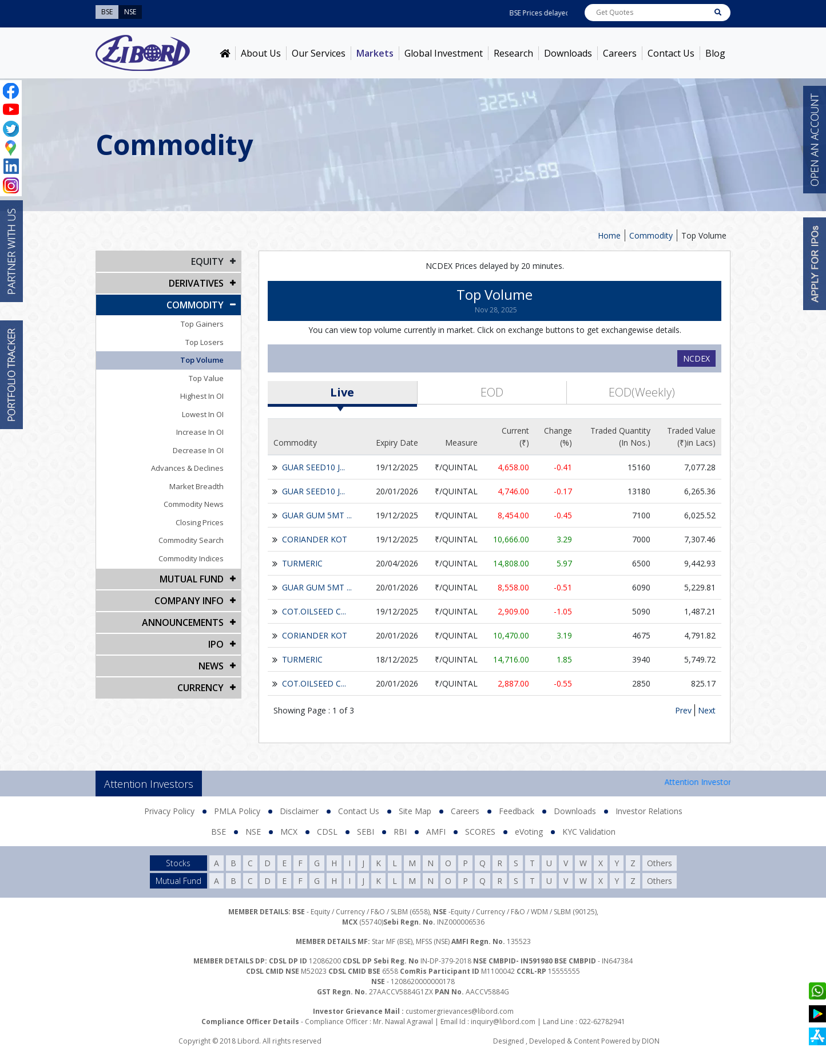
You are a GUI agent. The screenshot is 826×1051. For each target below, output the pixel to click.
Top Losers (204, 342)
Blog (715, 53)
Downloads (568, 53)
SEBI (365, 831)
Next (707, 710)
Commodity (651, 235)
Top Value (206, 378)
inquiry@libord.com (503, 1021)
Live (342, 392)
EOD (491, 392)
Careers (620, 53)
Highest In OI (202, 396)
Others (659, 863)
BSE (218, 831)
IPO (216, 644)
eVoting (529, 831)
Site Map (415, 811)
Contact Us (671, 53)
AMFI (436, 831)
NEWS (211, 666)
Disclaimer (299, 811)
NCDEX (696, 358)
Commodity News (194, 504)
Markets (375, 53)
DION (651, 1041)
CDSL (327, 831)
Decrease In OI (198, 450)
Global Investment (443, 53)
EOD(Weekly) (642, 392)
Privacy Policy (169, 811)
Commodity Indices (191, 558)
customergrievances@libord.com (460, 1011)
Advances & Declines (187, 468)
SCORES (480, 831)
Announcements (183, 622)
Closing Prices (200, 522)
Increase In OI (200, 432)
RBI (400, 831)
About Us (261, 53)
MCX (288, 831)
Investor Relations (648, 811)
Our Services (319, 53)
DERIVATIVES (196, 283)
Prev (683, 710)
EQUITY (207, 261)
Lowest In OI (203, 414)
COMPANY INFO (189, 600)
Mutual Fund (192, 579)
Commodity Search (191, 540)
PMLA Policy (237, 811)
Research (513, 53)
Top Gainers (202, 324)
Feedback (516, 811)
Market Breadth (196, 486)
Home (609, 235)
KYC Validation (588, 831)
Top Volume (703, 235)
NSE (253, 831)
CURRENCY (200, 687)
